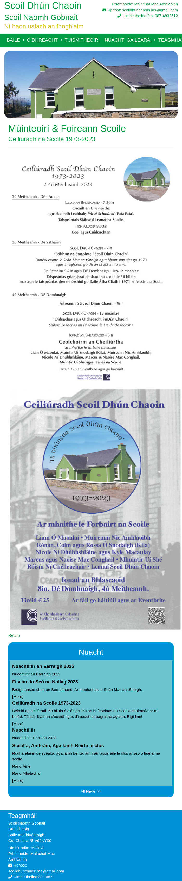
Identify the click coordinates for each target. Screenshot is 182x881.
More (17, 696)
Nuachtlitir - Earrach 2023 (34, 738)
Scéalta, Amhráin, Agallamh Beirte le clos (58, 745)
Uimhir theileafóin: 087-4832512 (147, 15)
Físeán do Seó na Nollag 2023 (45, 682)
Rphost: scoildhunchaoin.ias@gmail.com (140, 10)
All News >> (91, 791)
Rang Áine (21, 766)
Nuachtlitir (23, 730)
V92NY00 (40, 840)
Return (14, 635)
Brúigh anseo (23, 689)
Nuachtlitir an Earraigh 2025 (43, 666)
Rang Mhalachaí (26, 773)
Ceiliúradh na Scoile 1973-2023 (46, 703)
